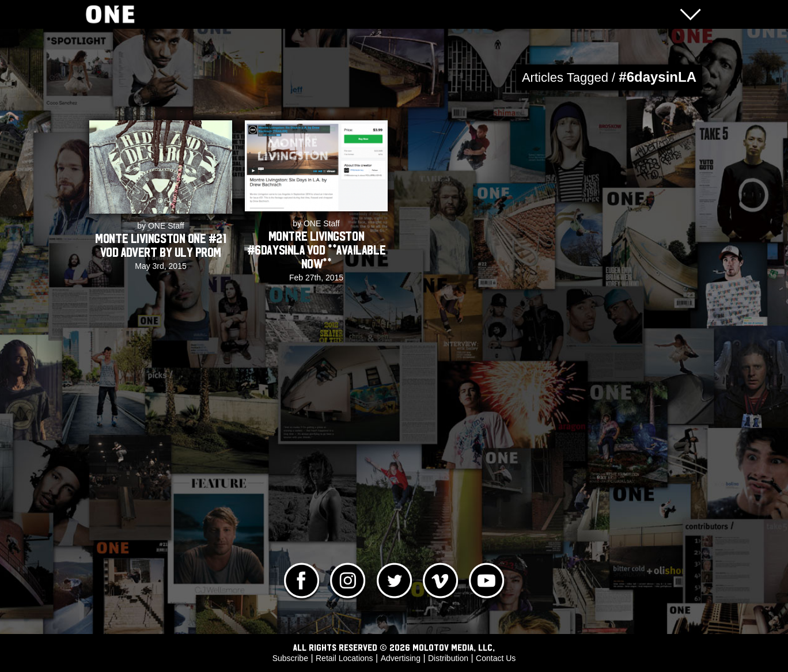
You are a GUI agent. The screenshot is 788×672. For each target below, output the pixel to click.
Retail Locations (344, 658)
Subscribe (290, 658)
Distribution (448, 658)
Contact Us (496, 658)
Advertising (400, 658)
